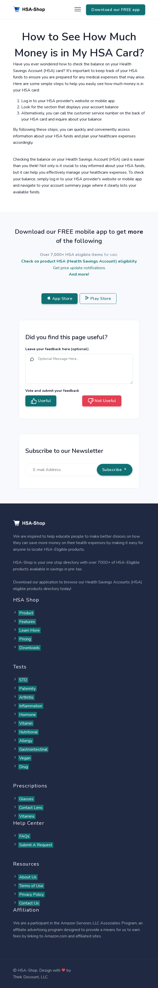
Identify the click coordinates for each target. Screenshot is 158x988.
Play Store (98, 298)
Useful (41, 401)
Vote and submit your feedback (52, 390)
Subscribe (114, 470)
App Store (59, 298)
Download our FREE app (115, 10)
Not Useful (102, 401)
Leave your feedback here (57, 349)
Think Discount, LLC (30, 977)
